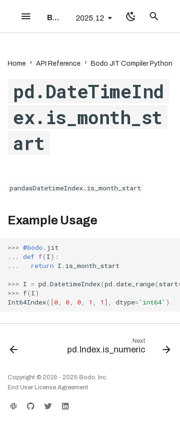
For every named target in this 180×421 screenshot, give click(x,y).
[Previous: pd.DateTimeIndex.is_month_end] (13, 348)
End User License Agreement (48, 387)
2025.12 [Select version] (90, 18)
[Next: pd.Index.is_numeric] (117, 348)
